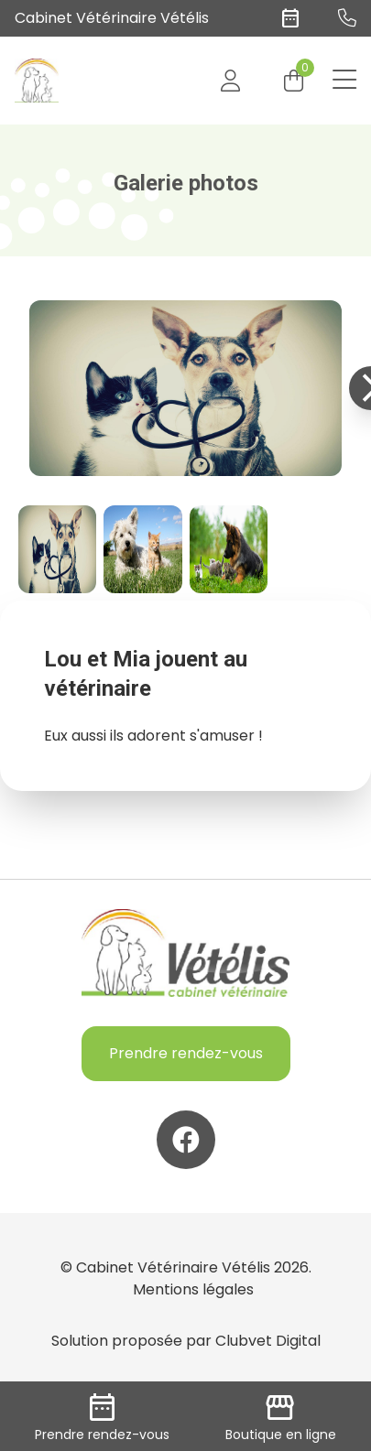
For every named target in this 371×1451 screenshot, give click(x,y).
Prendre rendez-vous (186, 1053)
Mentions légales (193, 1289)
